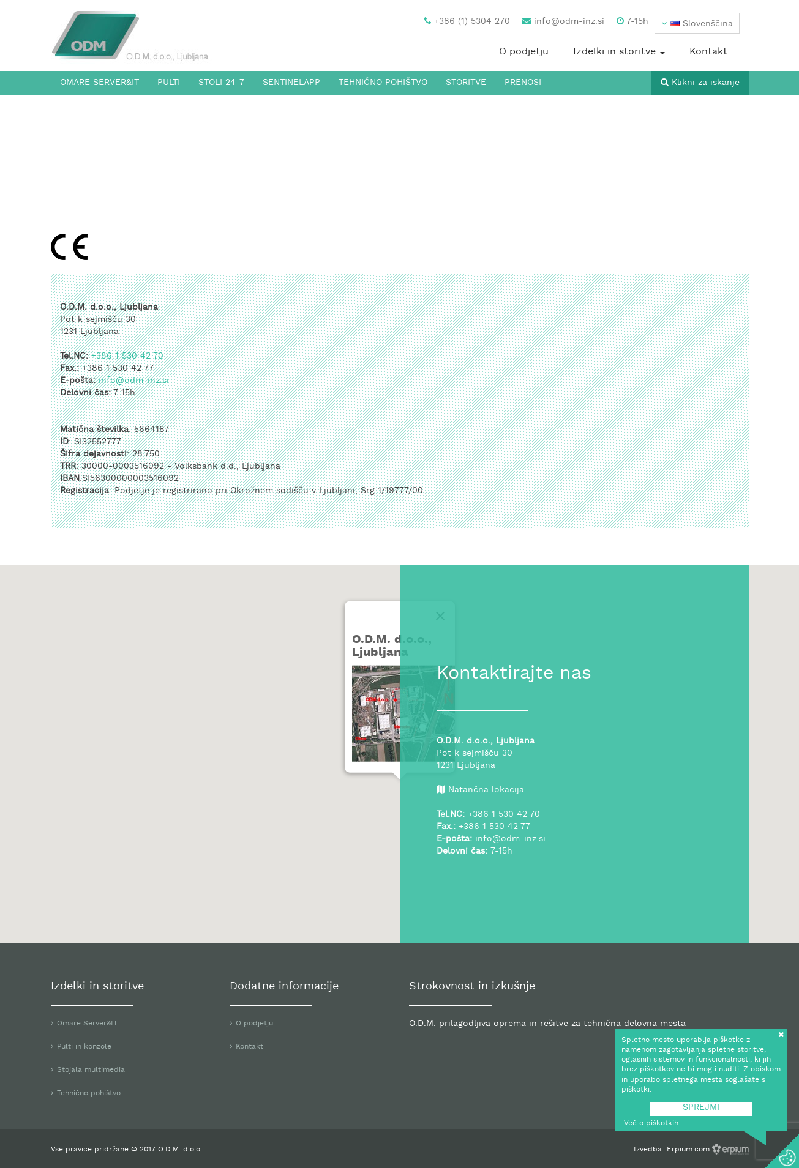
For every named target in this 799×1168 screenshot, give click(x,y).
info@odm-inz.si (563, 22)
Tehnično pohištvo (383, 83)
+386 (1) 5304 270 (467, 22)
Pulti (168, 83)
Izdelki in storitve (619, 52)
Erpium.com (689, 1150)
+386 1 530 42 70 (127, 356)
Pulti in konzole (84, 1047)
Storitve (466, 83)
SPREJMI (701, 1108)
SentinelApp (291, 83)
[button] (697, 23)
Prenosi (523, 83)
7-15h (632, 22)
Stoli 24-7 (221, 83)
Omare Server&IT (99, 83)
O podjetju (524, 52)
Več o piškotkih (651, 1123)
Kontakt (708, 52)
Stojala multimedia (91, 1070)
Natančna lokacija (486, 790)
